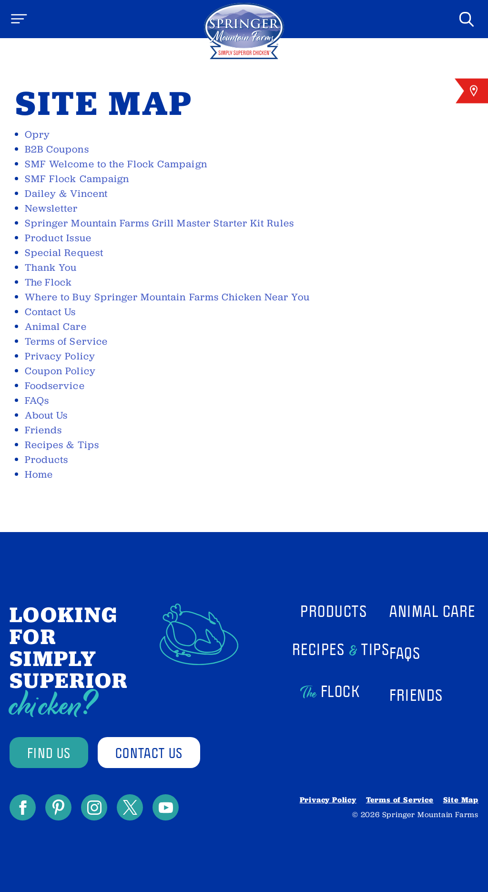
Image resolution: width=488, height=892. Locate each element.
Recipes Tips (341, 651)
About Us (46, 415)
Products (46, 459)
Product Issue (58, 238)
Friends (43, 430)
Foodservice (55, 385)
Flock (48, 282)
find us (49, 752)
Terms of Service (66, 341)
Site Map (460, 800)
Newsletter (51, 208)
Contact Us (50, 311)
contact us (149, 752)
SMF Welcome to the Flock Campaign (116, 164)
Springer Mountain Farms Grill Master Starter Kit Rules (159, 223)
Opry (37, 134)
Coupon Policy (60, 371)
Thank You (51, 267)
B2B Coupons (57, 149)
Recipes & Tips (62, 444)
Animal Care (56, 326)
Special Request (64, 252)
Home (39, 474)
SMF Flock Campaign (77, 178)
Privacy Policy (60, 356)
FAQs (37, 400)
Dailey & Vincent (66, 193)
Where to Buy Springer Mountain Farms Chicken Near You (167, 297)
